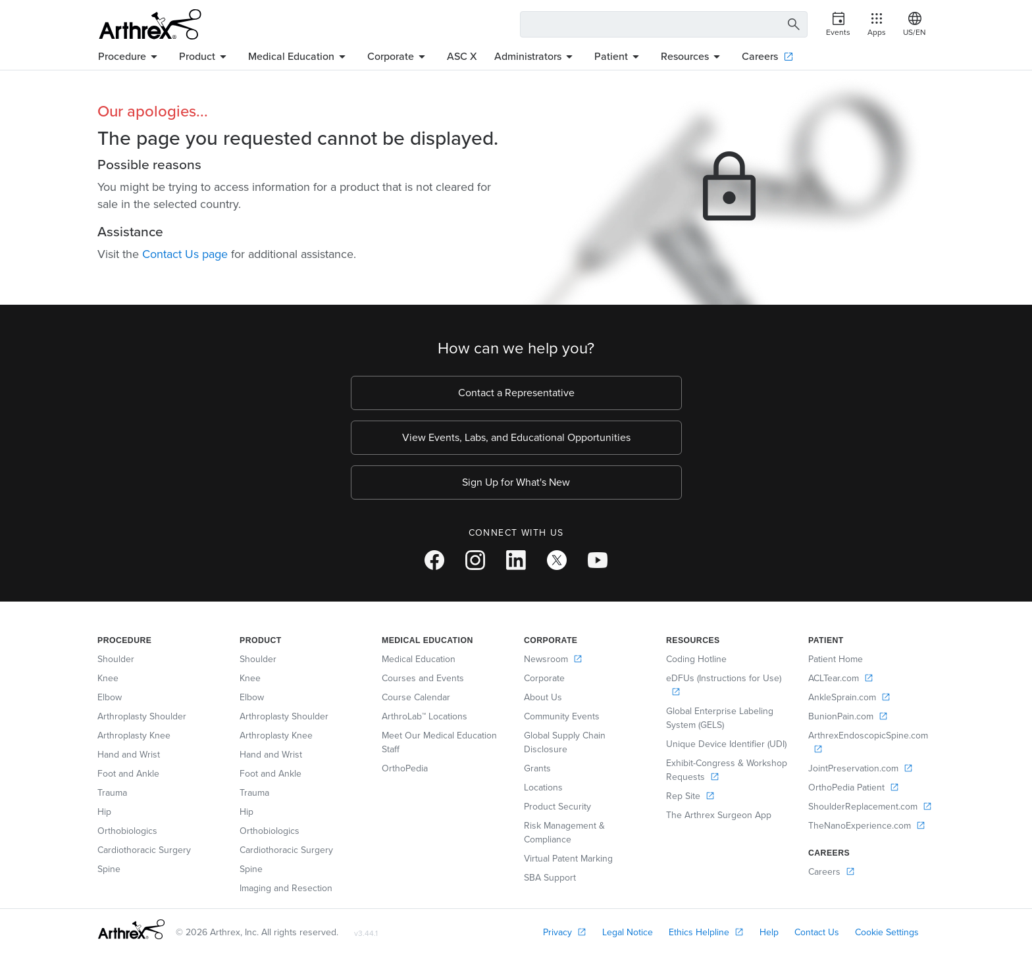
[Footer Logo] (131, 929)
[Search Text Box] (664, 24)
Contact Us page (185, 254)
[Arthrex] (150, 24)
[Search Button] (792, 24)
